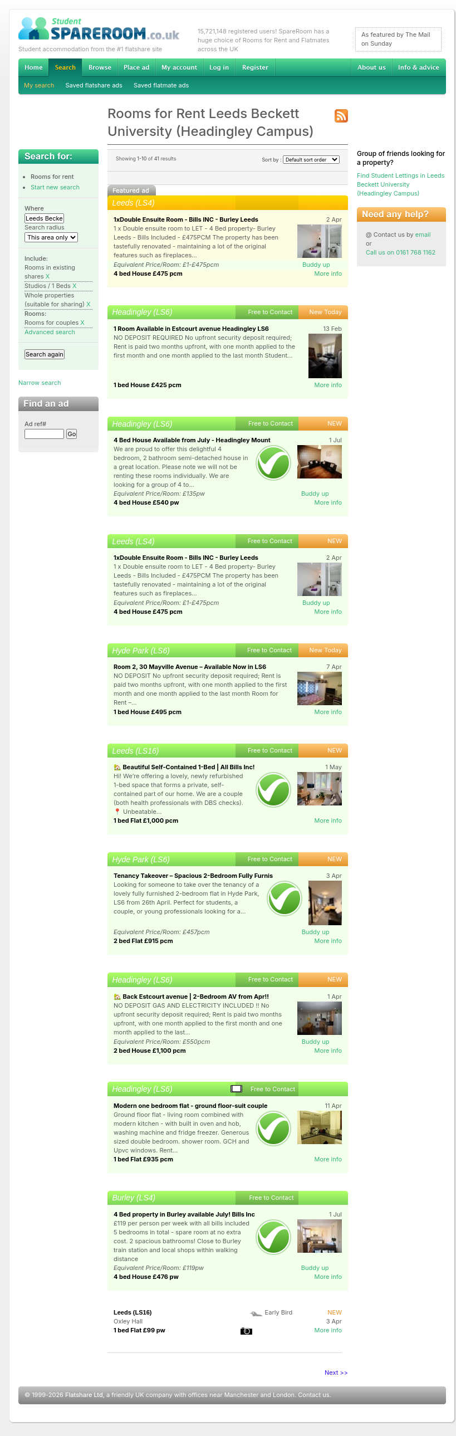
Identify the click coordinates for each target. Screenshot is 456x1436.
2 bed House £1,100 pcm (150, 1050)
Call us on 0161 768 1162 (400, 252)
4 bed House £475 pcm (148, 273)
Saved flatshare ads (94, 85)
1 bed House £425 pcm (148, 385)
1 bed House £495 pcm (148, 712)
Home (33, 67)
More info (328, 273)
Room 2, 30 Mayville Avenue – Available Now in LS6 (190, 667)
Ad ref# (35, 424)
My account (179, 67)
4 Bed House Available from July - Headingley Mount (192, 440)
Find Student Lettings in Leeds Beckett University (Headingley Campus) (400, 184)
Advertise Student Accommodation (136, 67)
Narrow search (39, 383)
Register (255, 67)
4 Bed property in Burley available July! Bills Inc (184, 1214)
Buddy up (316, 264)
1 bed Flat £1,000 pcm (146, 820)
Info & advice (419, 67)
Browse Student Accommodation (99, 67)
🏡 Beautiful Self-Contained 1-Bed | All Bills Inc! (184, 767)
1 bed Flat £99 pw (139, 1330)
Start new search (55, 187)
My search (39, 85)
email (423, 234)
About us (371, 67)
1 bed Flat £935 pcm (143, 1159)
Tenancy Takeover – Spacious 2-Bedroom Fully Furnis (193, 876)
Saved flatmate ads (161, 85)
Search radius (44, 227)
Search (65, 67)
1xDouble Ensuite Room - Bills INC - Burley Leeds (186, 219)
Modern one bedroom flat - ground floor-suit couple (191, 1106)
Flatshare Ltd (84, 1395)
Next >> (336, 1372)
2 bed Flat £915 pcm (143, 941)
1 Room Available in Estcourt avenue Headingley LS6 (191, 329)
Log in (219, 67)
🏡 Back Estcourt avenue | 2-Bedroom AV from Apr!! (191, 996)
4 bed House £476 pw (146, 1277)
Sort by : (301, 160)
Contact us (313, 1395)
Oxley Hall (128, 1321)
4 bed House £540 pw (146, 502)
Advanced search (49, 332)
